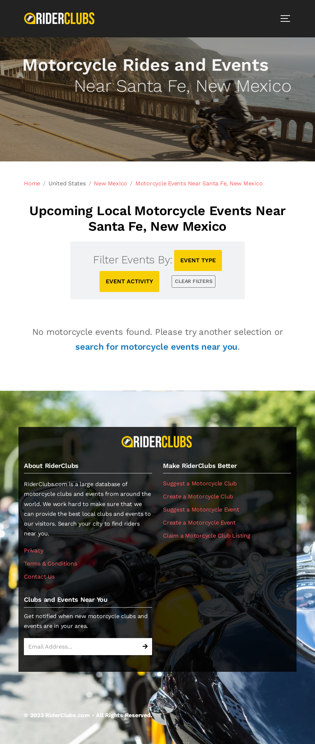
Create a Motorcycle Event (199, 522)
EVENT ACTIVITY (129, 281)
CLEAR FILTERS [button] (193, 281)
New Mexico (110, 183)
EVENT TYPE (198, 260)
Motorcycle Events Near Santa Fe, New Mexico (199, 183)
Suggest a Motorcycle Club (200, 483)
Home (32, 183)
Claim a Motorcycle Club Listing (207, 535)
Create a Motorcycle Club (198, 496)
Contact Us (39, 576)
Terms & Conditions (50, 563)
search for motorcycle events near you (156, 347)
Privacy (33, 550)
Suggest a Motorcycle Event (201, 509)
